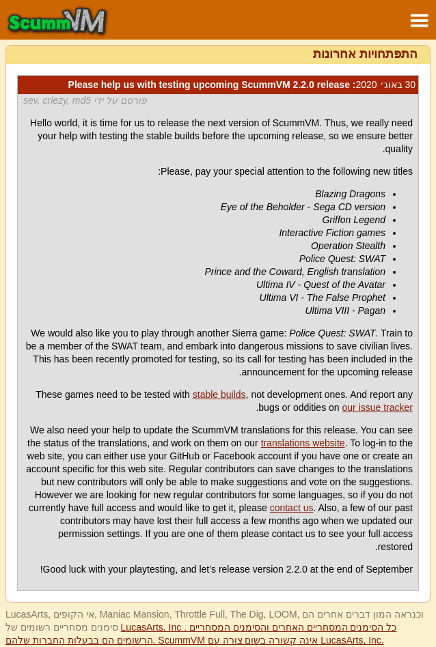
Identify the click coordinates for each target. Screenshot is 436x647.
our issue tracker (377, 407)
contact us (292, 507)
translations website (303, 442)
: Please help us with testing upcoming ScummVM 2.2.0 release (241, 84)
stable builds (219, 394)
